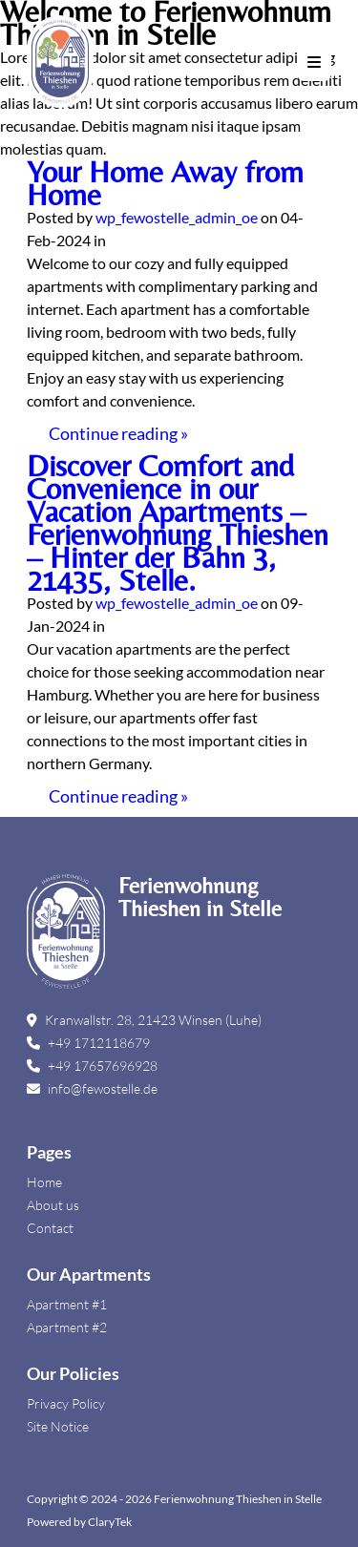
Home (44, 1182)
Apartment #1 (67, 1304)
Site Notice (58, 1426)
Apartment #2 (67, 1327)
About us (53, 1205)
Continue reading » (118, 433)
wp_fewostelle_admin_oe (176, 217)
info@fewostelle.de (92, 1088)
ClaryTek (110, 1522)
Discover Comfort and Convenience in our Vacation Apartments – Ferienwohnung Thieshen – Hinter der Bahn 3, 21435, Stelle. (177, 522)
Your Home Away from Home (165, 183)
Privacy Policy (66, 1403)
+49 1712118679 (88, 1043)
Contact (50, 1228)
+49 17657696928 (92, 1065)
